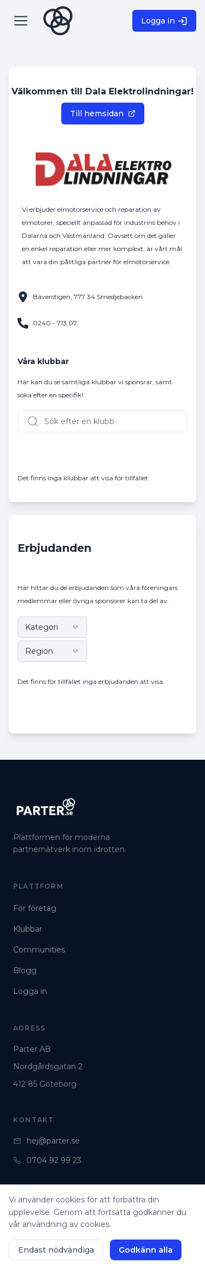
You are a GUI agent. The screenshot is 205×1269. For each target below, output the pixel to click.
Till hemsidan (103, 113)
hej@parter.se (46, 1141)
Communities (39, 950)
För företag (34, 908)
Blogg (25, 970)
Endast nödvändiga (56, 1250)
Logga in (164, 21)
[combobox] (52, 627)
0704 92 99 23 (47, 1160)
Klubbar (27, 929)
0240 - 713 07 (55, 323)
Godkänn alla (146, 1250)
